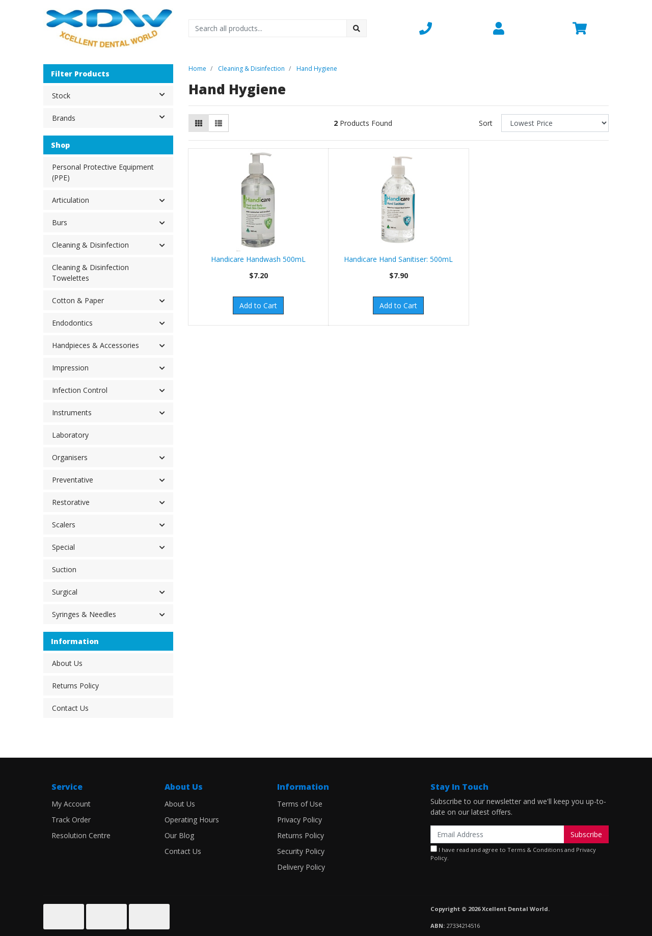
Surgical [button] (64, 592)
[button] (450, 28)
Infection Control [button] (79, 390)
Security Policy (300, 851)
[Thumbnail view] (198, 123)
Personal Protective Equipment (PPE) (103, 172)
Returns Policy (75, 685)
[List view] (218, 123)
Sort (486, 123)
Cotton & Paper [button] (78, 300)
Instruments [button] (72, 412)
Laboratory (70, 435)
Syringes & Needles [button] (84, 614)
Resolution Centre (81, 835)
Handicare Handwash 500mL (258, 259)
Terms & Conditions (535, 849)
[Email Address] (497, 834)
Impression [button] (70, 367)
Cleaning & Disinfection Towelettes (90, 272)
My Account (71, 804)
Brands (112, 117)
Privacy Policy (299, 819)
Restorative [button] (71, 502)
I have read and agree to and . (513, 853)
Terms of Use (299, 804)
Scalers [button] (63, 524)
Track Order (71, 819)
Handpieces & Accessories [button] (95, 345)
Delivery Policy (301, 867)
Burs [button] (59, 222)
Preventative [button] (72, 480)
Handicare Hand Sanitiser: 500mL (398, 259)
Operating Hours (192, 819)
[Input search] (267, 28)
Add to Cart (258, 305)
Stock (112, 95)
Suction (64, 569)
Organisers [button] (70, 457)
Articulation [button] (70, 200)
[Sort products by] (555, 123)
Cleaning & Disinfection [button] (90, 245)
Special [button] (63, 547)
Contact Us (70, 708)
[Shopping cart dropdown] (591, 28)
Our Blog (179, 835)
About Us (67, 663)
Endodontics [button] (72, 323)
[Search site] (356, 28)
